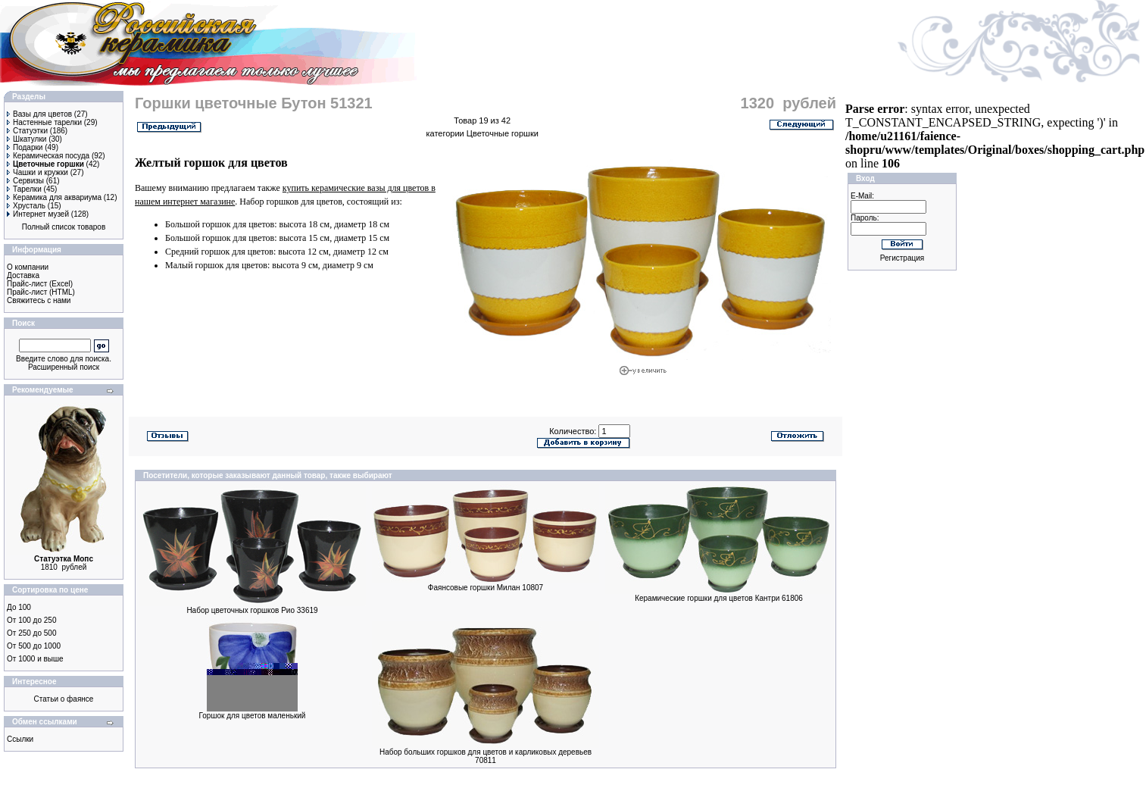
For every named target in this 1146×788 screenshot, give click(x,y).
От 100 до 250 (31, 620)
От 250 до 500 (31, 633)
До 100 (19, 607)
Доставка (23, 275)
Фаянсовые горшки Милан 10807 (485, 587)
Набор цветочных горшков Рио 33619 (251, 610)
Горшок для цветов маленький (252, 715)
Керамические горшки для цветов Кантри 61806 (719, 598)
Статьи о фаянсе (64, 699)
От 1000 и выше (35, 659)
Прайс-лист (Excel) (40, 284)
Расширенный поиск (63, 367)
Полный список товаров (64, 227)
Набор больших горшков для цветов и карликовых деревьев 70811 (485, 756)
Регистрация (902, 258)
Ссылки (20, 739)
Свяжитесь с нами (38, 300)
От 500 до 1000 (34, 646)
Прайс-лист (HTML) (41, 292)
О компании (27, 267)
